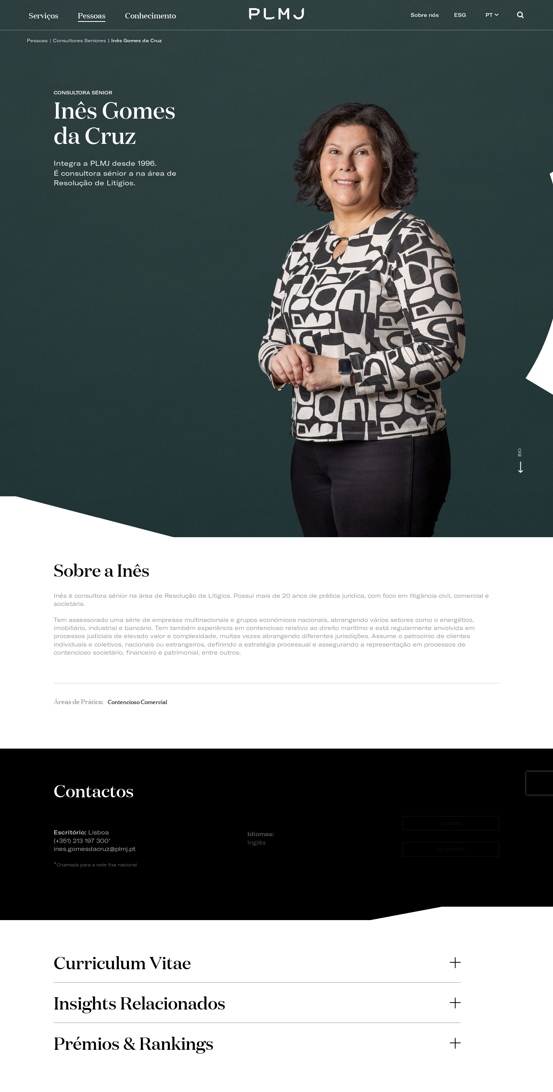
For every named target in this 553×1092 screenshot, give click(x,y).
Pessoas (37, 40)
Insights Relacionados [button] (257, 1002)
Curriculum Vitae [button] (257, 962)
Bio (520, 453)
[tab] (257, 962)
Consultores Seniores (79, 40)
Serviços (43, 14)
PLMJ (277, 12)
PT (492, 14)
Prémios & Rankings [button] (257, 1042)
